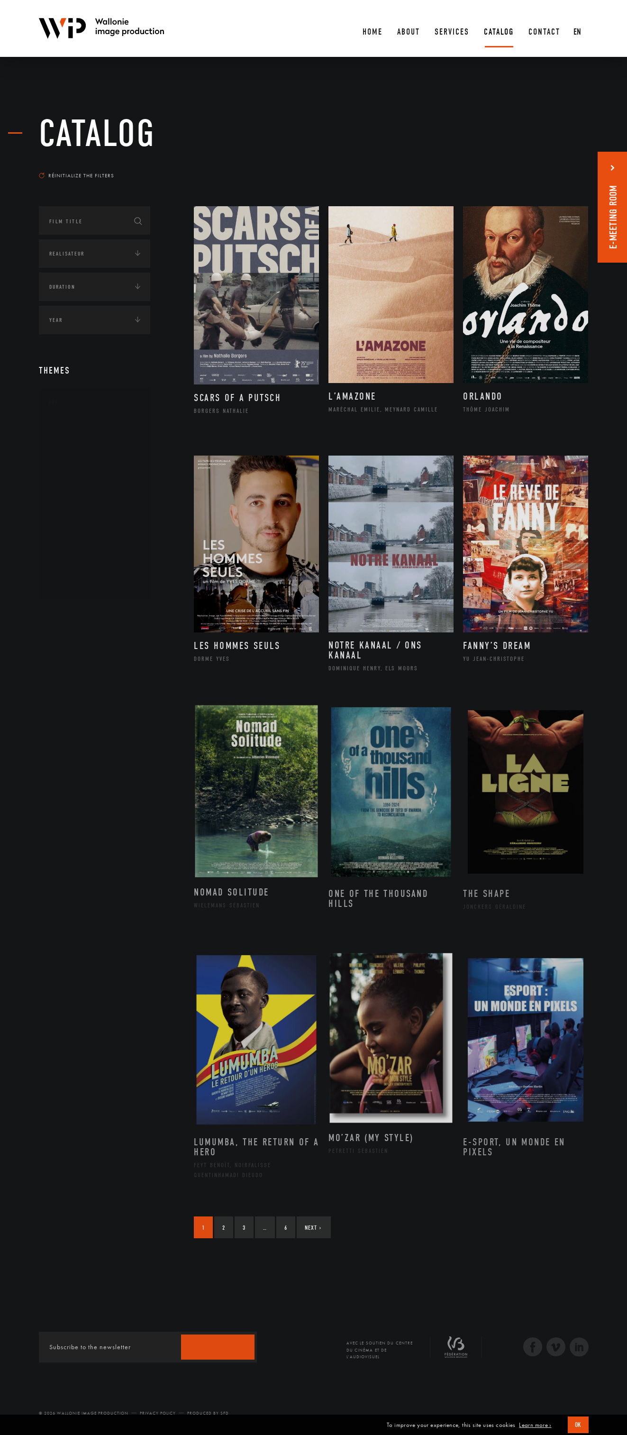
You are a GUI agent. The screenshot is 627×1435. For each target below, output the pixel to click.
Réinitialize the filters (76, 175)
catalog (97, 133)
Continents (65, 614)
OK (578, 1425)
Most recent (571, 166)
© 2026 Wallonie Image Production (83, 1413)
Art (53, 402)
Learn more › (535, 1425)
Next (313, 1227)
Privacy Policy (158, 1413)
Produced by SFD (208, 1413)
